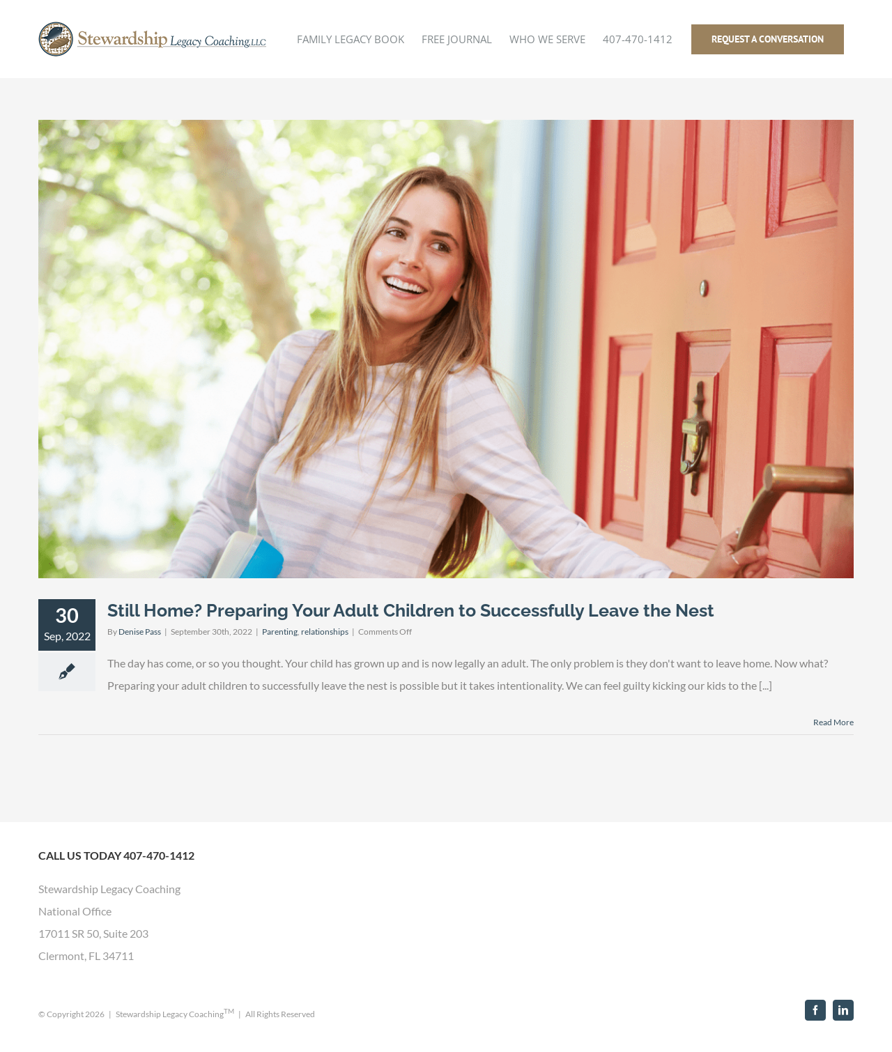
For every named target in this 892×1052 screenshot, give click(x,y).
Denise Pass (139, 631)
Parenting (280, 631)
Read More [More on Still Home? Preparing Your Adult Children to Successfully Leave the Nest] (833, 722)
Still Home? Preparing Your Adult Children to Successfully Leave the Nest (410, 610)
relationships (324, 631)
